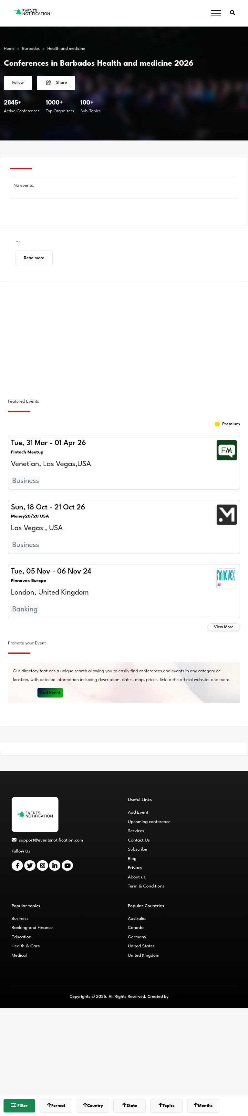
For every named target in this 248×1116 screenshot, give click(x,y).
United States (141, 946)
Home (9, 49)
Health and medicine (66, 49)
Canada (136, 927)
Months (202, 1105)
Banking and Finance (32, 927)
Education (21, 937)
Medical (19, 955)
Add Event (50, 692)
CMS (174, 997)
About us (136, 877)
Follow (18, 83)
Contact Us (139, 840)
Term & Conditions (146, 886)
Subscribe (137, 849)
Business (20, 918)
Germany (137, 937)
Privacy (135, 867)
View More (223, 627)
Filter (19, 1105)
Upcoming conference (149, 822)
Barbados (31, 49)
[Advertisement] (124, 336)
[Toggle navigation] (216, 13)
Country (93, 1105)
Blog (132, 858)
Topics (166, 1105)
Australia (137, 918)
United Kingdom (144, 955)
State (129, 1105)
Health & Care (26, 946)
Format (56, 1105)
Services (136, 831)
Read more (34, 258)
